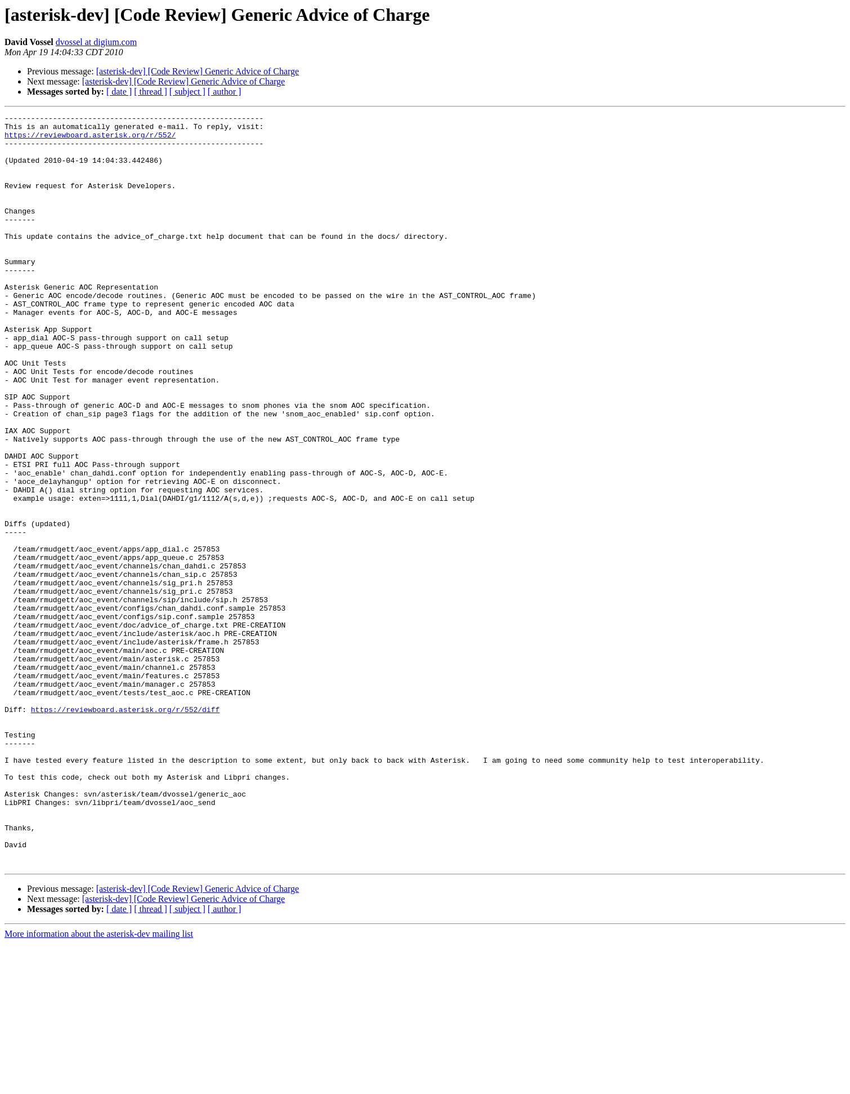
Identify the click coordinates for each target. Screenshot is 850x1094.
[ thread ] (150, 91)
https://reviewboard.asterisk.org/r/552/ (90, 140)
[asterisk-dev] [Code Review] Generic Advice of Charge (197, 71)
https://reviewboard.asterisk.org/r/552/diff (125, 829)
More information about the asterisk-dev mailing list (99, 1084)
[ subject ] (187, 91)
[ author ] (224, 91)
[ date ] (119, 91)
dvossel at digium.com (96, 42)
